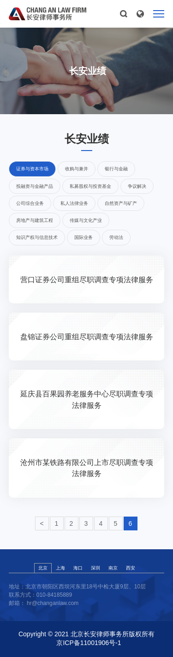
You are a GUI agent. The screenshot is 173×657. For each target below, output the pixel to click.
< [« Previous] (41, 523)
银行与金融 (116, 168)
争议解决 (137, 186)
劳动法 (116, 237)
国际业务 (83, 237)
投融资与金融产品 (34, 186)
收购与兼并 (76, 168)
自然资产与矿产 (121, 203)
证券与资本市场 (32, 168)
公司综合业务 (30, 203)
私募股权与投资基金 (90, 186)
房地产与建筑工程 (34, 220)
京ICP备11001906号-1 (88, 642)
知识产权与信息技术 (37, 237)
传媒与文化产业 (86, 220)
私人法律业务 (74, 203)
